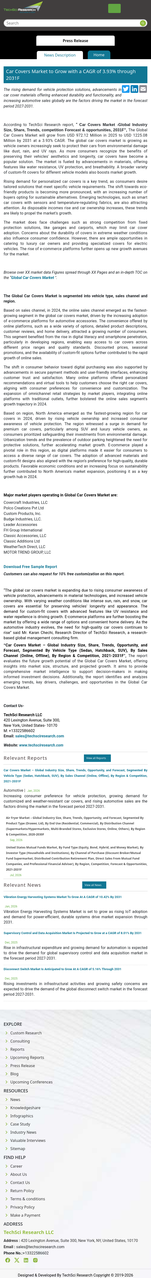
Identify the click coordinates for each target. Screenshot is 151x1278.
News (12, 1099)
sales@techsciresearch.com (40, 1247)
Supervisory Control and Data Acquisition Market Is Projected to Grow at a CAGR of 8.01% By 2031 (73, 933)
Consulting (17, 1041)
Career (13, 1166)
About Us (15, 1174)
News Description (60, 55)
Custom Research (23, 1033)
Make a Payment (22, 1215)
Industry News (20, 1132)
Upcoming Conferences (28, 1082)
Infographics (18, 1116)
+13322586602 (36, 1253)
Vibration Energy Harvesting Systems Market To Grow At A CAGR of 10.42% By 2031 (63, 897)
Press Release (19, 1066)
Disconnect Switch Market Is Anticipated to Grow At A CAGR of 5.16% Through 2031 (62, 969)
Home (99, 54)
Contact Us (17, 1182)
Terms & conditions (24, 1199)
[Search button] (143, 23)
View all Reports (96, 758)
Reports (14, 1049)
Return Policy (19, 1191)
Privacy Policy (19, 1207)
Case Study (17, 1124)
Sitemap (14, 1148)
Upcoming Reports (24, 1057)
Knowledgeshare (22, 1108)
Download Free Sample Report (30, 566)
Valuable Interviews (24, 1140)
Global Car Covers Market (32, 277)
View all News (93, 885)
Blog (11, 1074)
